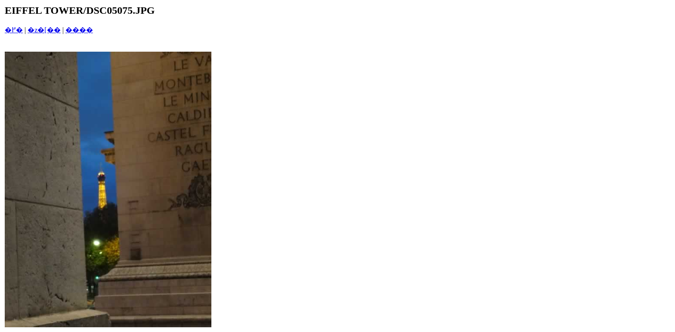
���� (79, 30)
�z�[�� (44, 30)
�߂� (14, 30)
